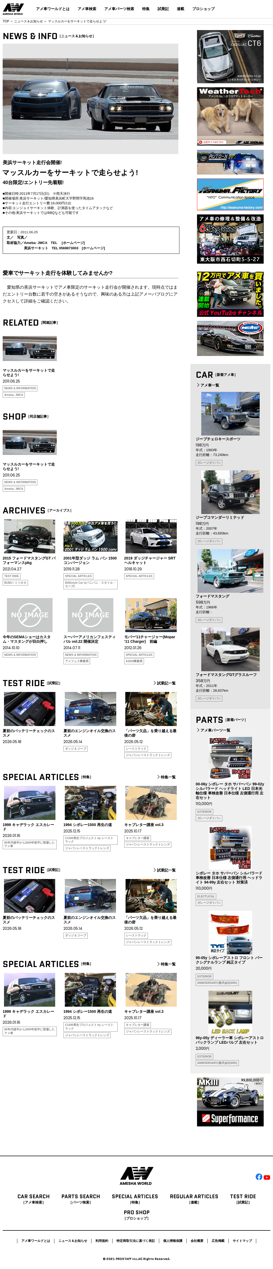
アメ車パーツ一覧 (213, 730)
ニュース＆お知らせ (28, 21)
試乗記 (163, 9)
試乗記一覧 (164, 683)
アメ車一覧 (207, 385)
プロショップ (203, 9)
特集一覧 (166, 777)
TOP (6, 21)
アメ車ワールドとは (53, 9)
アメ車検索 (87, 9)
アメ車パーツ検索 (119, 9)
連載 (180, 9)
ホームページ (73, 243)
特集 (146, 9)
